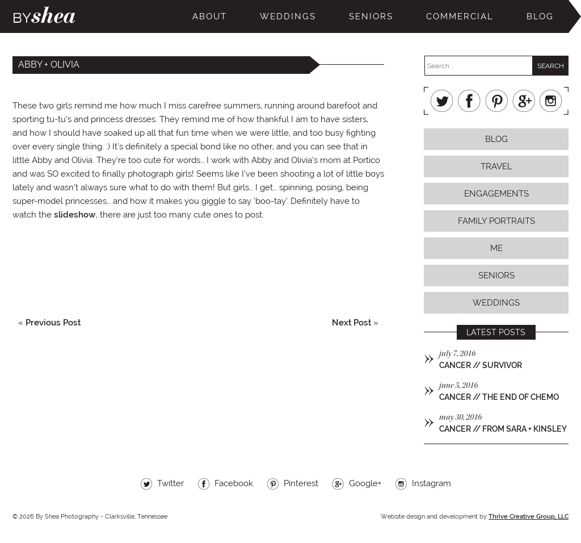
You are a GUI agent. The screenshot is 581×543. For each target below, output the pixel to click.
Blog (540, 16)
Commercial (460, 16)
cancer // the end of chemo (499, 397)
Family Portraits (496, 221)
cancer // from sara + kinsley (503, 428)
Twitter (442, 101)
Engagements (496, 194)
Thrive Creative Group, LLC (529, 516)
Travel (496, 166)
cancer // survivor (480, 365)
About (209, 16)
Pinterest (496, 101)
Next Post (351, 323)
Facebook (469, 101)
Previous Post (53, 323)
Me (496, 248)
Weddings (288, 16)
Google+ (523, 101)
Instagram (551, 101)
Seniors (371, 16)
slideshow (75, 215)
